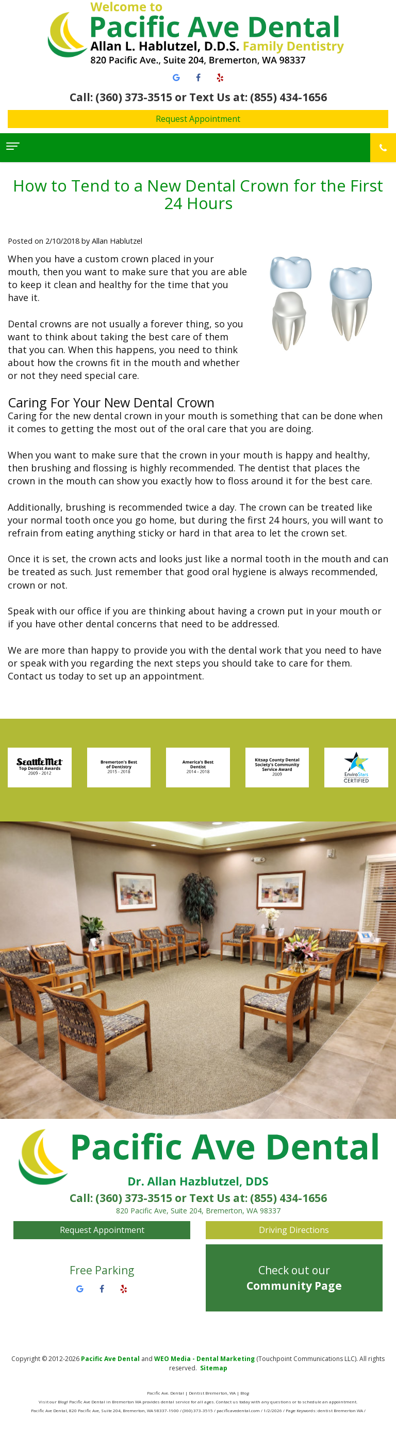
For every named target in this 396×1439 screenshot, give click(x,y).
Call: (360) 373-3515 (121, 97)
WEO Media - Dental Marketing (204, 1358)
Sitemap (213, 1368)
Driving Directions (294, 1230)
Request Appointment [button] (198, 118)
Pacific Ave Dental (110, 1358)
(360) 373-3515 (133, 1198)
